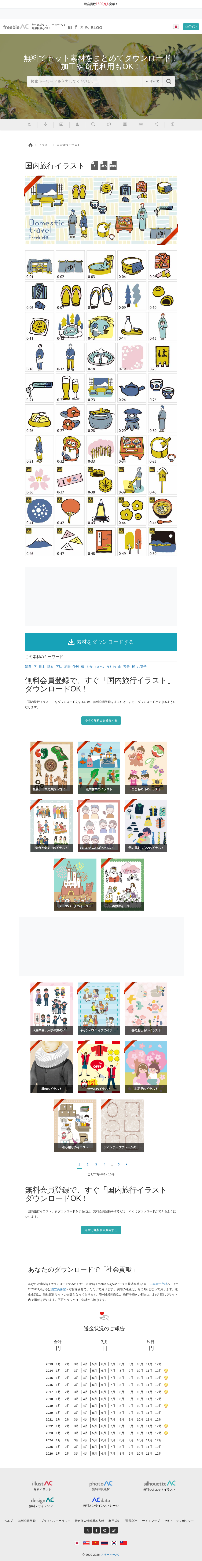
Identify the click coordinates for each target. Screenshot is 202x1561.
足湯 (67, 666)
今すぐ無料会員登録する (101, 720)
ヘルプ (8, 1521)
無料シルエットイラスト (159, 1489)
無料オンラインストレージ (101, 1505)
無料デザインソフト (42, 1506)
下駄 (59, 666)
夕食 (89, 666)
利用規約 (114, 1521)
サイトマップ (151, 1521)
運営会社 (131, 1521)
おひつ (99, 666)
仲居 (76, 666)
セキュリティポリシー (179, 1521)
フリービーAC (109, 1554)
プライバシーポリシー (55, 1521)
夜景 (126, 666)
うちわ (111, 666)
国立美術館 (58, 1289)
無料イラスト (42, 1489)
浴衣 (50, 666)
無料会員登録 (27, 1521)
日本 (42, 666)
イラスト (45, 145)
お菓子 (142, 666)
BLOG (96, 27)
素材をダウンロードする (101, 642)
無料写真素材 (101, 1489)
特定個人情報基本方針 (89, 1521)
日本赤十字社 (158, 1284)
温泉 (28, 666)
